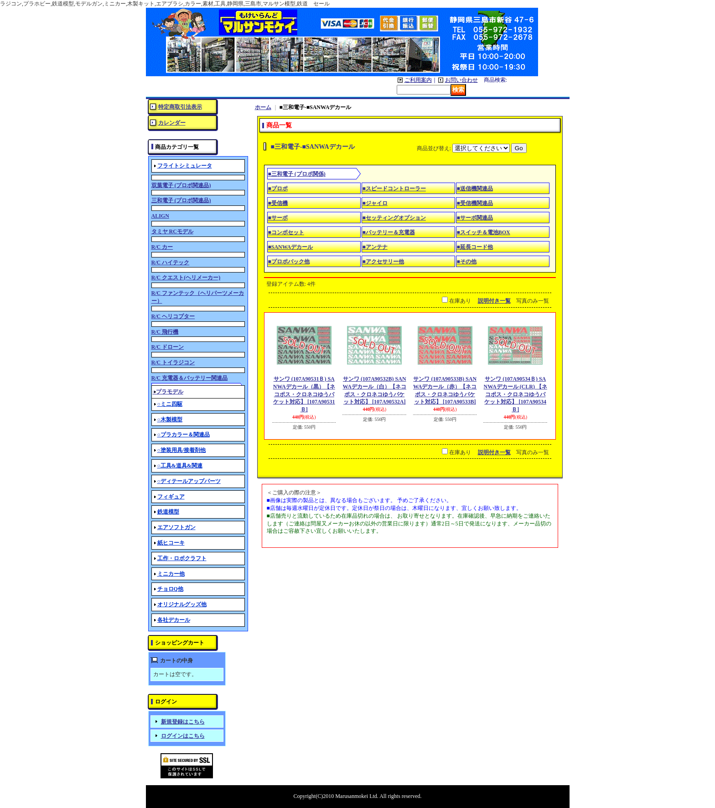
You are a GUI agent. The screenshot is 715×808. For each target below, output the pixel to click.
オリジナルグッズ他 (182, 604)
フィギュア (171, 496)
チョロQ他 (170, 589)
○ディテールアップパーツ (189, 481)
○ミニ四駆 (169, 404)
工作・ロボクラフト (182, 558)
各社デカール (173, 620)
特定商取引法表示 (180, 107)
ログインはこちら (183, 736)
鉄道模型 (168, 512)
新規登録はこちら (183, 722)
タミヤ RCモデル (172, 231)
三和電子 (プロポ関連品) (181, 200)
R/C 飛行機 (165, 332)
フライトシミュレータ (184, 166)
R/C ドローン (167, 347)
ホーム (263, 107)
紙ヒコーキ (171, 543)
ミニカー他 (171, 574)
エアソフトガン (176, 527)
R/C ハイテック (170, 262)
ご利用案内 (418, 80)
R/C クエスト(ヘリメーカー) (186, 277)
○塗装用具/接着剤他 (181, 450)
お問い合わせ (461, 80)
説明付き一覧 (494, 301)
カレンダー (172, 123)
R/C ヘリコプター (173, 316)
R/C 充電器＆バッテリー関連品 (189, 378)
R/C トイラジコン (173, 362)
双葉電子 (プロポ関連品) (181, 185)
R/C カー (162, 247)
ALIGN (160, 216)
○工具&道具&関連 (179, 465)
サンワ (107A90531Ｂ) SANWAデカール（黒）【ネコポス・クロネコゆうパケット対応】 (304, 394)
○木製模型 (169, 419)
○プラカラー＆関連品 (183, 434)
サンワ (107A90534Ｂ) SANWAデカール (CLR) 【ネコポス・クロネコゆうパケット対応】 (515, 394)
